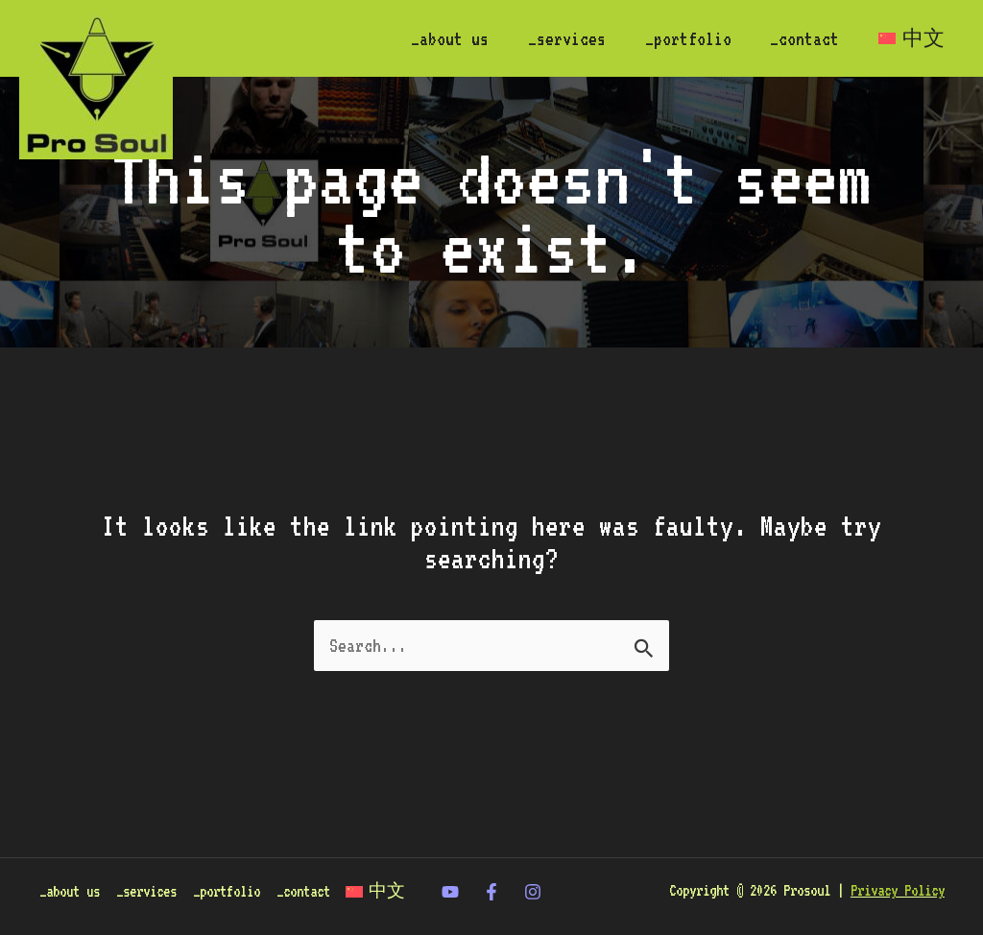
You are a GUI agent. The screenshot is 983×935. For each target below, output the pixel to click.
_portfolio (679, 38)
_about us (435, 38)
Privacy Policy (898, 866)
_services (555, 38)
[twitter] (450, 868)
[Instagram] (532, 868)
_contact (799, 38)
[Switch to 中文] (909, 38)
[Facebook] (491, 868)
